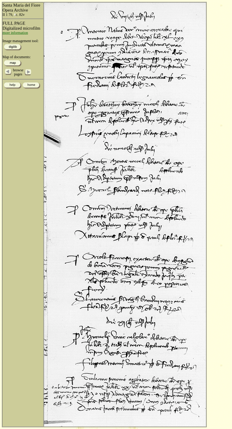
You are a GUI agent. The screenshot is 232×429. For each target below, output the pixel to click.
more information (15, 33)
